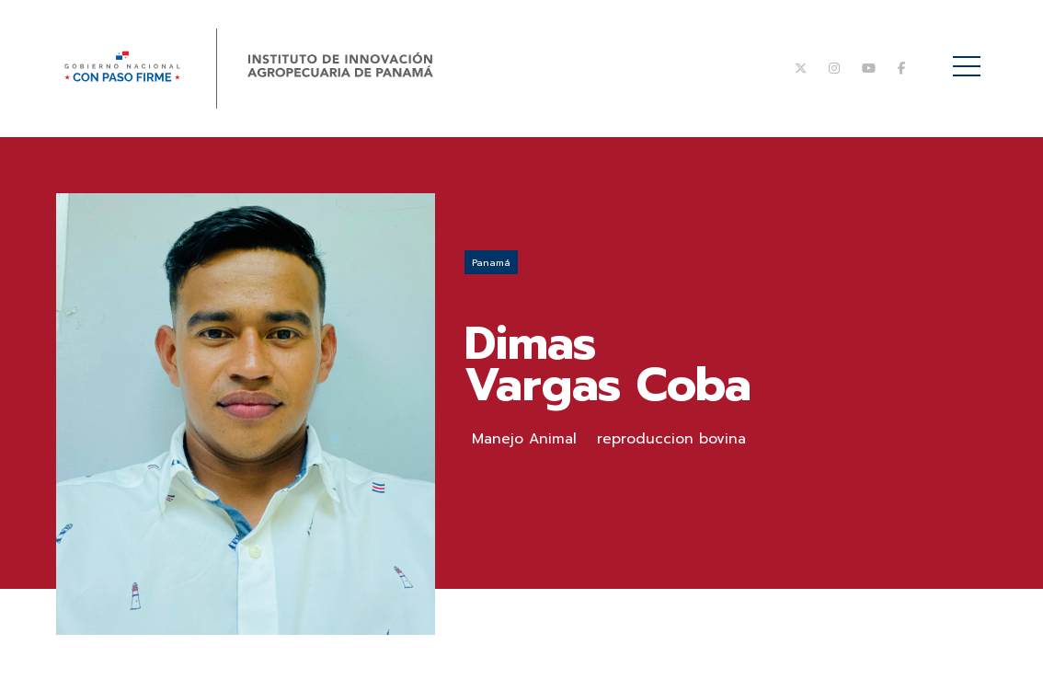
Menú (970, 56)
